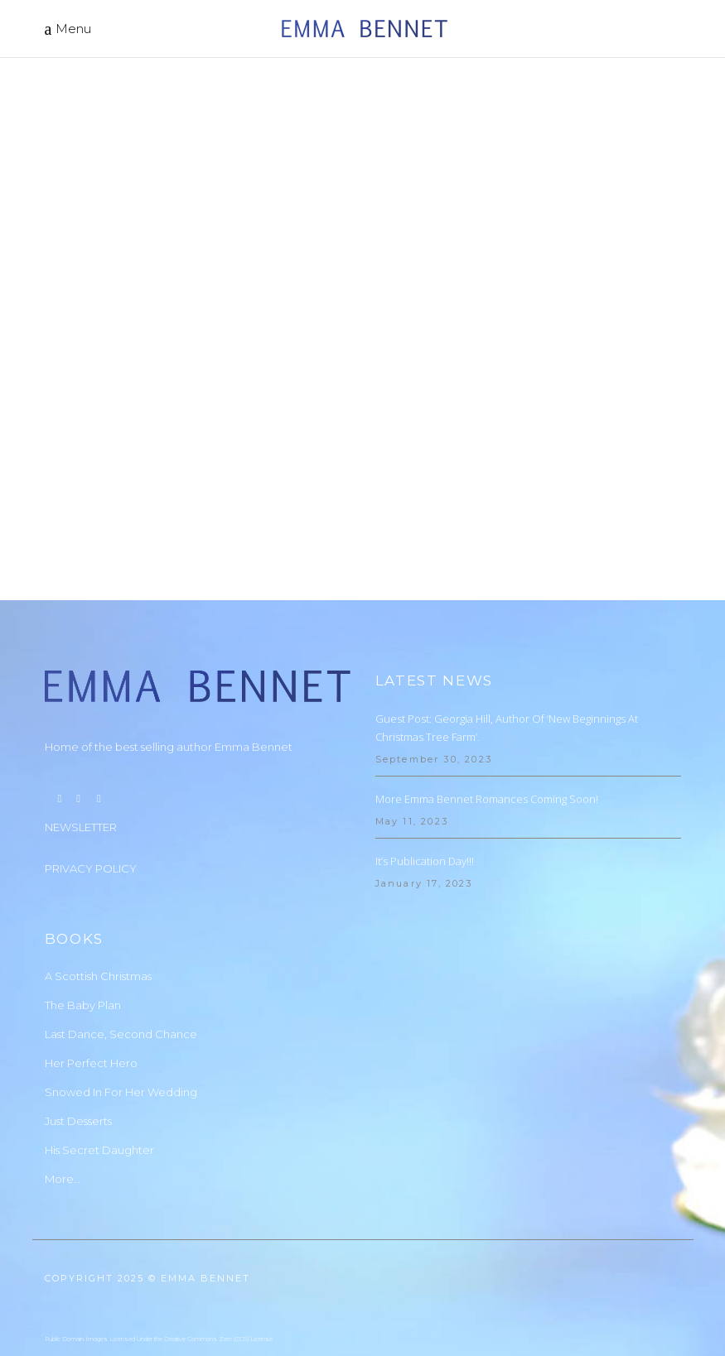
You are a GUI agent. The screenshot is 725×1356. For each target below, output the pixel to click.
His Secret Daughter (99, 1073)
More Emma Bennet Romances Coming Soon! (486, 722)
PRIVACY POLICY (91, 792)
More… (62, 1102)
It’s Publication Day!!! (424, 784)
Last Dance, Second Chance (121, 957)
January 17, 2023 (424, 807)
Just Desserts (78, 1044)
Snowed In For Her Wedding (121, 1015)
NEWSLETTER (81, 750)
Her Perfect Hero (91, 986)
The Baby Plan (83, 928)
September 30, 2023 (434, 683)
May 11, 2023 (411, 745)
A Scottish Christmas (98, 899)
